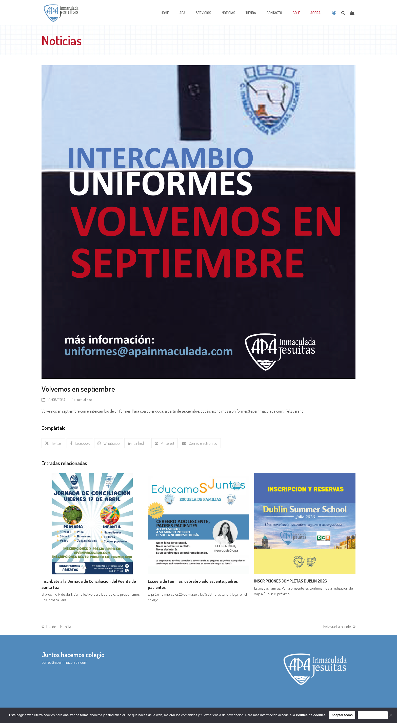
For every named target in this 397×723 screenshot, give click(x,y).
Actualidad (84, 399)
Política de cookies (311, 715)
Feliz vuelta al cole (339, 627)
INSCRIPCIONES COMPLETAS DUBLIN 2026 (290, 581)
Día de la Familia (56, 627)
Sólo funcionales (372, 715)
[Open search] (343, 13)
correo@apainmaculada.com (64, 662)
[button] (53, 443)
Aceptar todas (341, 715)
